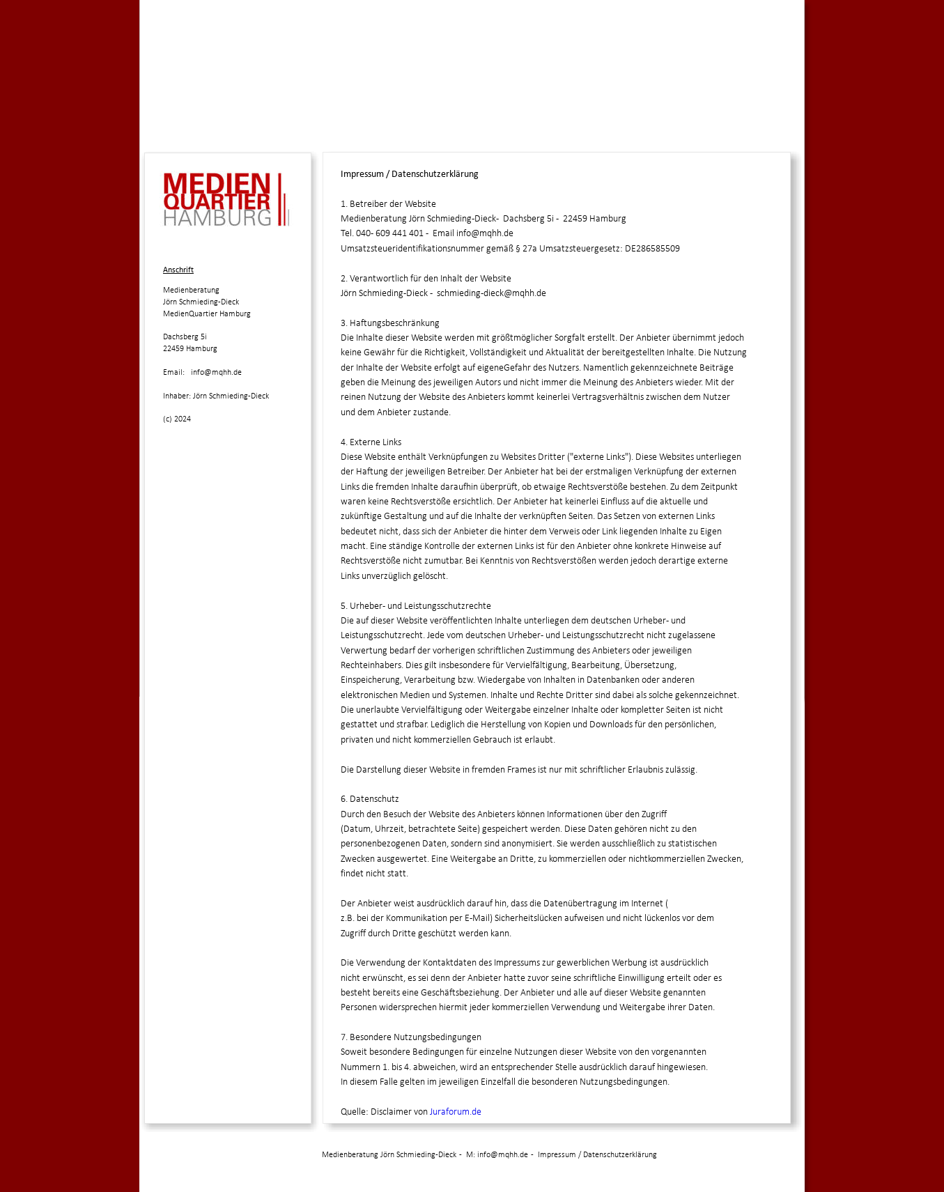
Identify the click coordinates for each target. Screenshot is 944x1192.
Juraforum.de (455, 1112)
